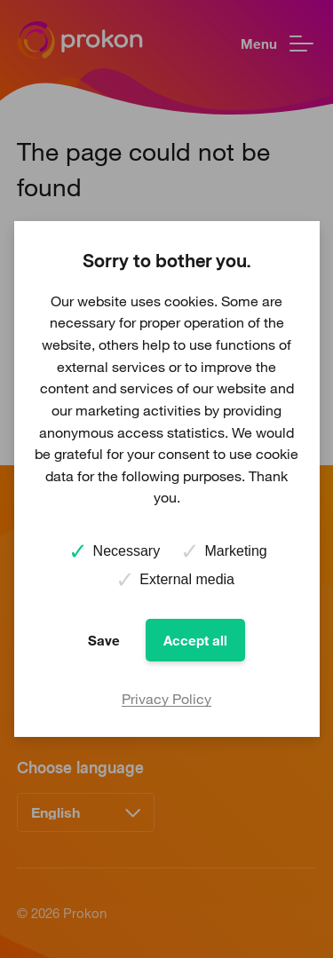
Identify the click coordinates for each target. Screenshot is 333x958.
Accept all (195, 640)
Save (104, 640)
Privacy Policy (166, 699)
